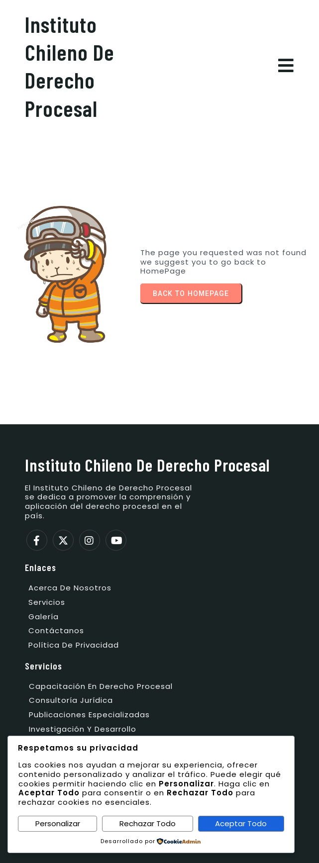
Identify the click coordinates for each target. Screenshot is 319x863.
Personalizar (57, 823)
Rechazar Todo (147, 823)
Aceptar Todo (241, 823)
